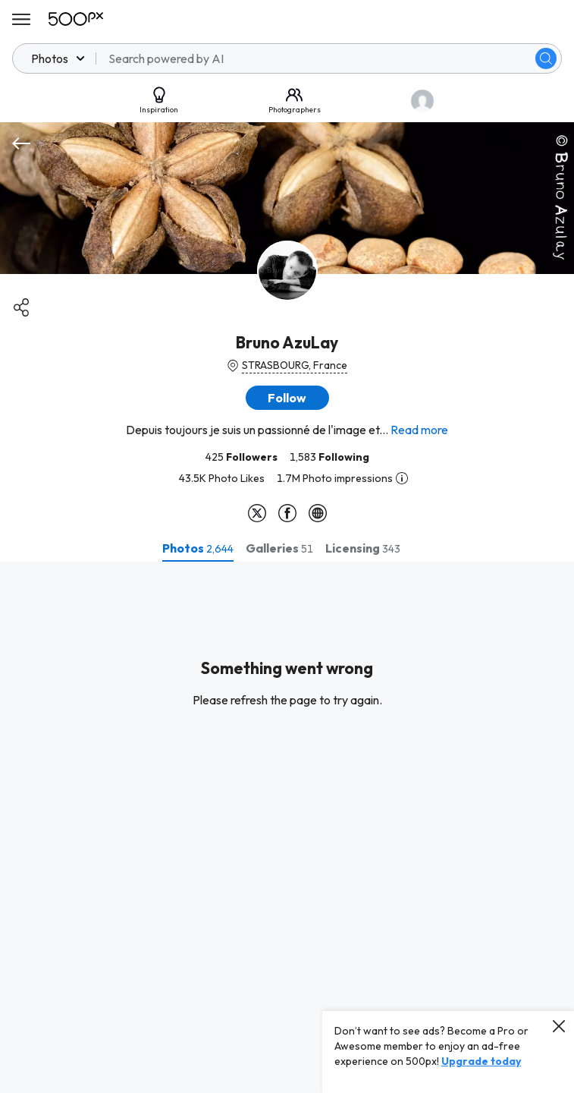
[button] (287, 398)
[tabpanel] (287, 827)
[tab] (198, 548)
